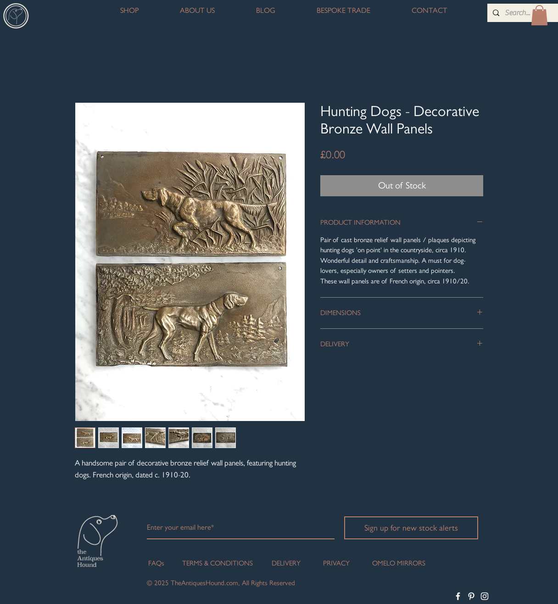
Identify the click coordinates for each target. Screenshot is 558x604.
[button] (539, 15)
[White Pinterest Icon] (471, 596)
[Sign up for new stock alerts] (411, 527)
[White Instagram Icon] (485, 596)
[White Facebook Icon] (458, 596)
